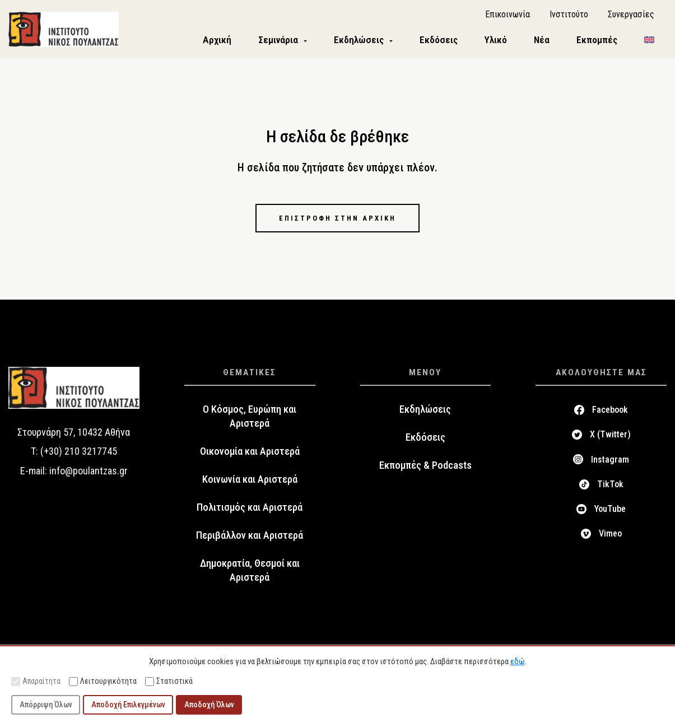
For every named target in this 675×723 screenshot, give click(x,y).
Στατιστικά (169, 681)
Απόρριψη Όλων (46, 704)
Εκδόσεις (425, 443)
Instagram (610, 464)
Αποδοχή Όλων (209, 704)
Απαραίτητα (35, 681)
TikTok (610, 489)
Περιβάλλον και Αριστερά (249, 541)
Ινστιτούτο (569, 17)
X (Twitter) (610, 440)
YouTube (610, 514)
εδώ (517, 661)
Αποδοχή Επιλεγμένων (128, 704)
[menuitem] (649, 42)
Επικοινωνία (507, 17)
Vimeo (610, 539)
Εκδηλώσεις (425, 415)
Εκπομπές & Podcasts (425, 471)
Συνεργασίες (631, 17)
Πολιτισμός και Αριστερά (249, 513)
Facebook (610, 415)
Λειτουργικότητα (103, 681)
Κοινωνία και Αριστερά (249, 485)
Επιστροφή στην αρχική (338, 222)
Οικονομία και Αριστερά (250, 457)
